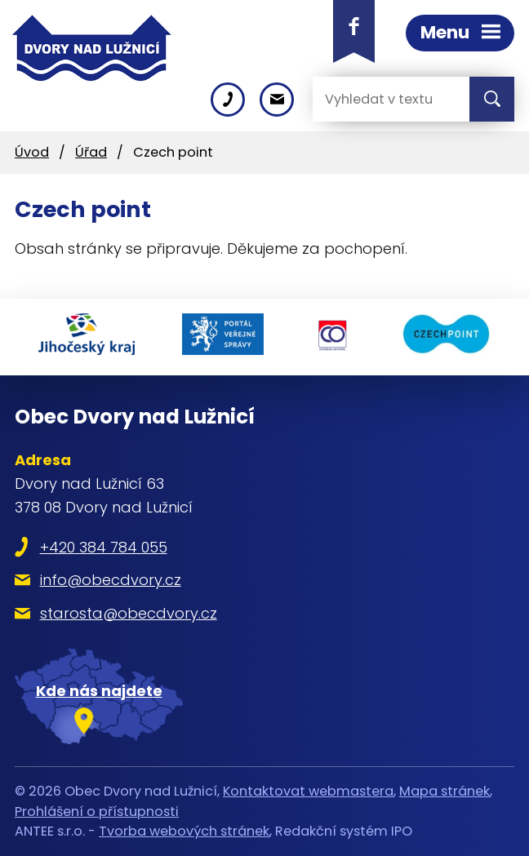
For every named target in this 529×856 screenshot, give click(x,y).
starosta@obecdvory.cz (128, 613)
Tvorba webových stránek (184, 831)
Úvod (32, 152)
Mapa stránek (444, 791)
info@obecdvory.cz (110, 580)
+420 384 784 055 (103, 547)
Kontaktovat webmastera (308, 791)
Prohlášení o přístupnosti (97, 811)
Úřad (91, 152)
